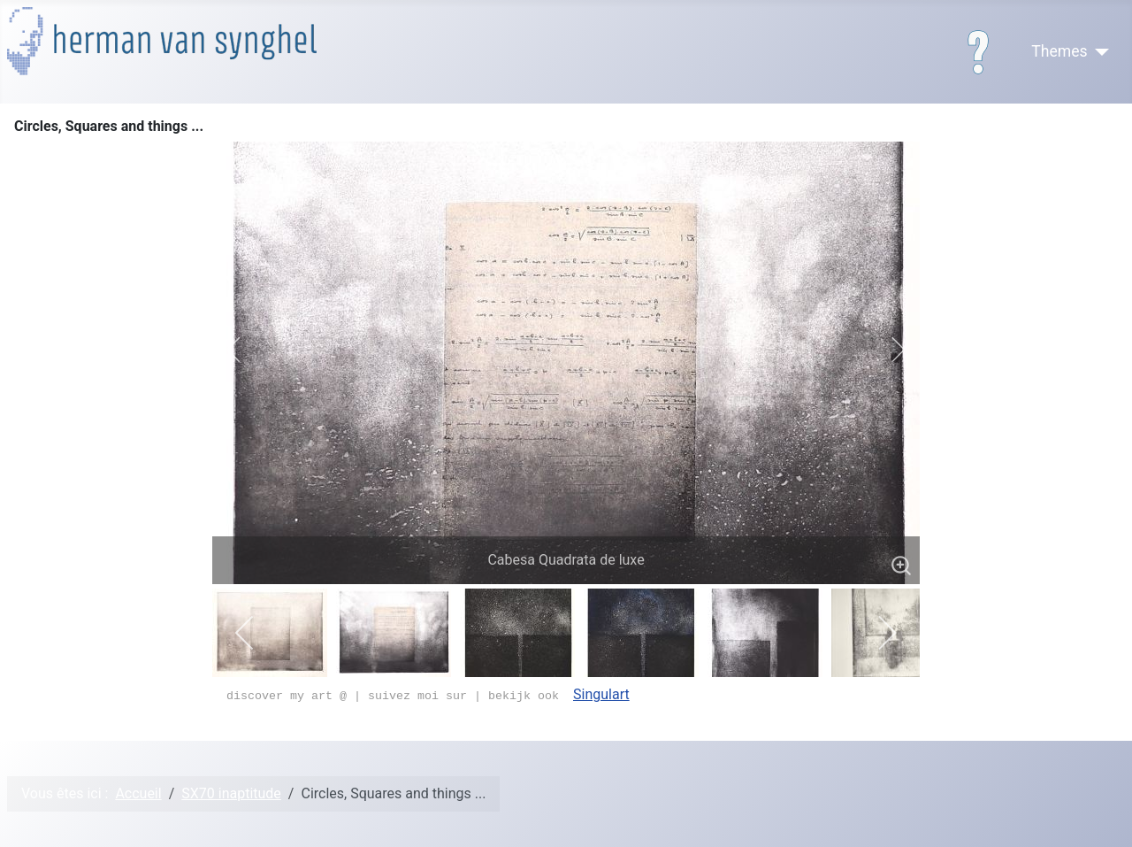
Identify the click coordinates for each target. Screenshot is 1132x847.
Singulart (601, 694)
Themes (1059, 51)
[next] (886, 349)
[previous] (245, 349)
